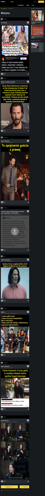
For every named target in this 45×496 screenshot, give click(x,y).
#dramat (9, 83)
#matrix (9, 313)
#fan (5, 142)
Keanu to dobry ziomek (8, 82)
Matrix (3, 312)
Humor (2, 142)
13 (25, 490)
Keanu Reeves (5, 141)
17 (15, 490)
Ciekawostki (2, 83)
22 (1, 490)
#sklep (9, 367)
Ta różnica (4, 22)
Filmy (28, 5)
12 (28, 490)
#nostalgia (6, 313)
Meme (2, 313)
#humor (6, 261)
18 (12, 490)
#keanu (12, 83)
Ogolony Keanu (5, 260)
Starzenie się (5, 420)
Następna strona (9, 486)
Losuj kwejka (24, 486)
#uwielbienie (11, 142)
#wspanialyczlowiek (18, 214)
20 (7, 490)
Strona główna (4, 8)
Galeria (2, 214)
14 (22, 490)
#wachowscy (15, 313)
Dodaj (12, 1)
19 (9, 490)
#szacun (8, 214)
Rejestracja (41, 1)
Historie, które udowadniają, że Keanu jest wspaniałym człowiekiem (12, 212)
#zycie (7, 83)
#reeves (14, 214)
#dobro (6, 214)
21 (4, 490)
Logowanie (35, 1)
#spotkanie (6, 367)
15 (20, 490)
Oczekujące (21, 5)
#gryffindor (11, 261)
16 (17, 490)
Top (33, 5)
